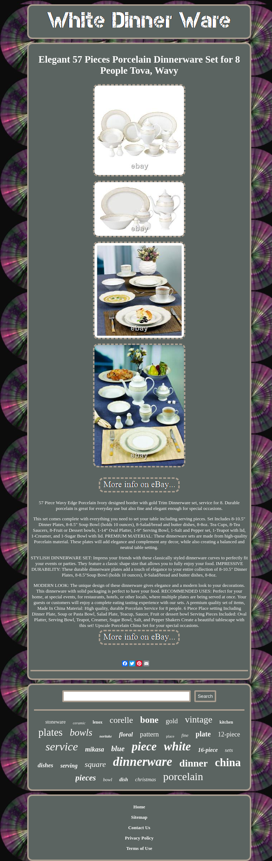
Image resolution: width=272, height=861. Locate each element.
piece (144, 746)
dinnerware (142, 762)
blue (118, 748)
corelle (121, 720)
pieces (86, 777)
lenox (97, 722)
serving (69, 766)
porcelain (183, 776)
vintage (199, 719)
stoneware (55, 722)
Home (139, 806)
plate (203, 734)
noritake (105, 736)
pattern (149, 734)
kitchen (226, 722)
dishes (45, 765)
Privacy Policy (139, 838)
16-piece (208, 750)
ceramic (79, 723)
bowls (81, 732)
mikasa (94, 749)
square (95, 764)
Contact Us (139, 827)
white (177, 746)
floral (126, 734)
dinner (193, 763)
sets (229, 750)
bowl (107, 779)
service (61, 746)
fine (185, 735)
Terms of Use (139, 848)
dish (123, 779)
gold (172, 721)
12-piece (229, 734)
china (228, 762)
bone (149, 720)
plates (50, 732)
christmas (145, 779)
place (170, 736)
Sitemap (139, 817)
